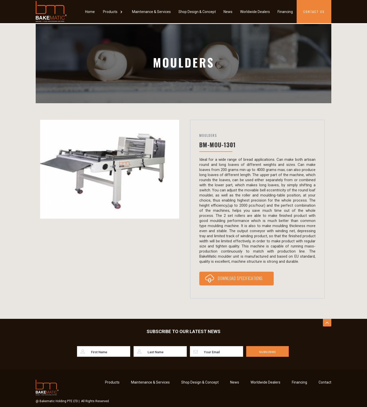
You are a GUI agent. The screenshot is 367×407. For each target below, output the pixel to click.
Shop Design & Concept (197, 12)
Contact (325, 382)
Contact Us (314, 11)
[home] (51, 11)
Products (112, 382)
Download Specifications (240, 278)
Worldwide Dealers (255, 12)
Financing (285, 12)
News (228, 12)
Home (90, 12)
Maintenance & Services (151, 12)
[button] (113, 11)
